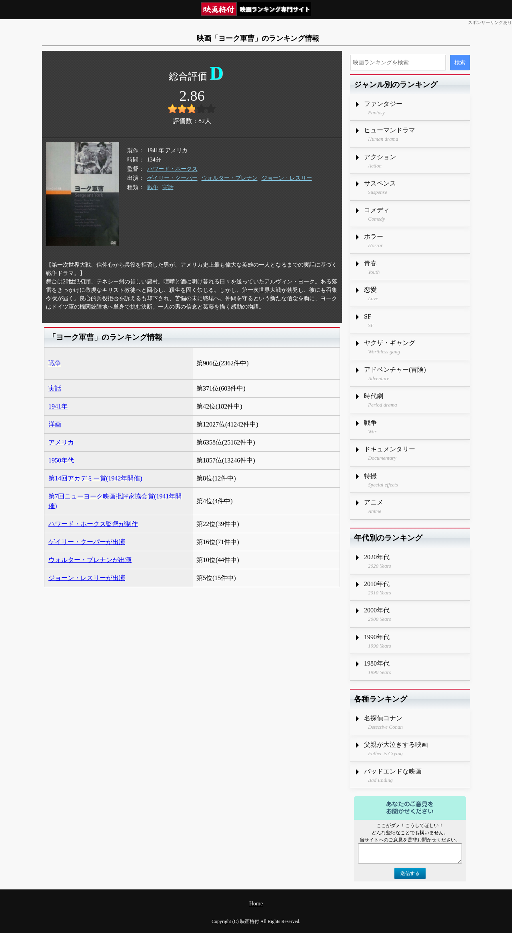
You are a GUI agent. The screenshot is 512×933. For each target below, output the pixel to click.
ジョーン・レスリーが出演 (86, 577)
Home (256, 904)
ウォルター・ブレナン (230, 178)
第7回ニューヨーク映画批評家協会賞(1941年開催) (115, 501)
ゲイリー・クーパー (172, 178)
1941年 (58, 406)
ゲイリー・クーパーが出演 (86, 541)
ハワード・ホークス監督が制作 (93, 523)
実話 (168, 187)
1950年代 (61, 460)
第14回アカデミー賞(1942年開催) (95, 478)
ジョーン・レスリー (287, 178)
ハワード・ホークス (172, 169)
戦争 (152, 187)
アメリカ (61, 442)
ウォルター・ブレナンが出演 (90, 559)
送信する (410, 873)
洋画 (54, 424)
